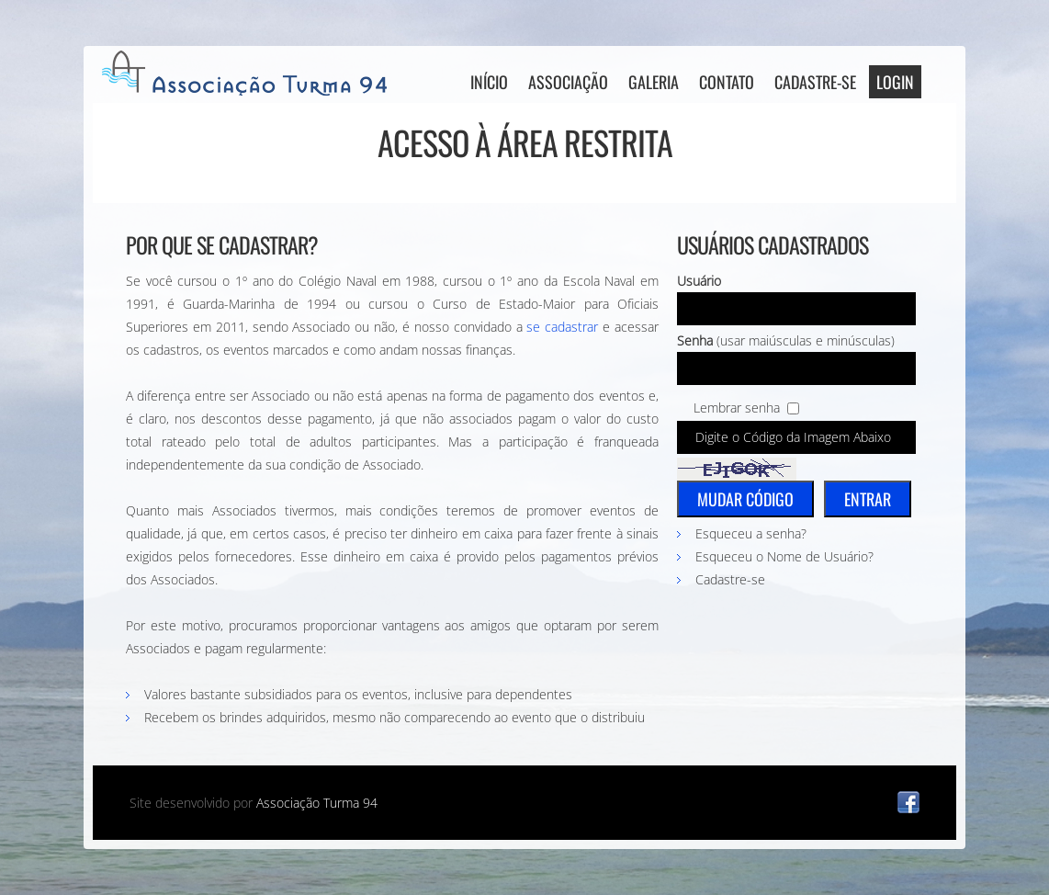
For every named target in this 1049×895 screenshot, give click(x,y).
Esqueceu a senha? (750, 533)
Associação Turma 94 (317, 802)
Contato (726, 82)
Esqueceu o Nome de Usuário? (784, 556)
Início (489, 82)
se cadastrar (562, 326)
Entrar (867, 499)
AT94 (249, 73)
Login (895, 82)
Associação (568, 82)
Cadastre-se (815, 82)
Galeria (653, 82)
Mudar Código (745, 499)
